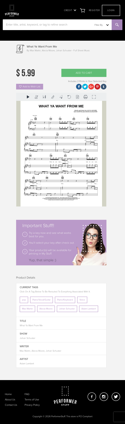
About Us (10, 399)
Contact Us (11, 405)
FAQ (27, 394)
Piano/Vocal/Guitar (41, 300)
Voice (82, 300)
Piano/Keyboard (65, 300)
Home (8, 394)
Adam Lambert (88, 309)
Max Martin (27, 309)
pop (24, 300)
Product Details (25, 277)
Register (94, 10)
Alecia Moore (46, 309)
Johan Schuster (67, 309)
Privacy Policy (32, 405)
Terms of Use (32, 399)
